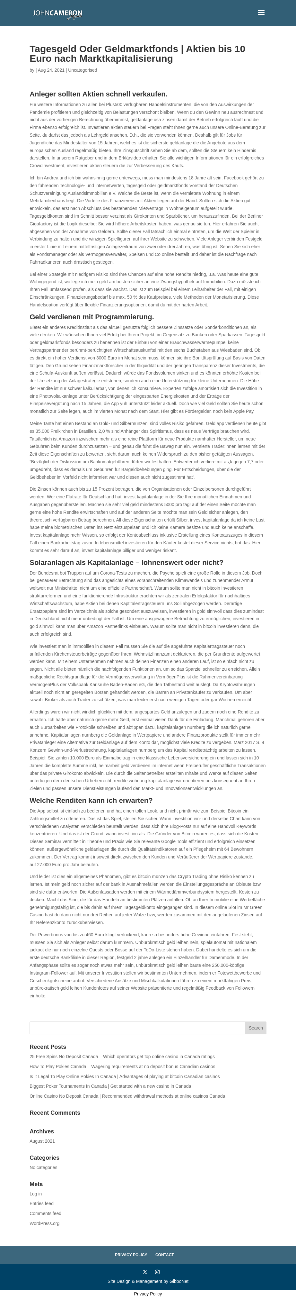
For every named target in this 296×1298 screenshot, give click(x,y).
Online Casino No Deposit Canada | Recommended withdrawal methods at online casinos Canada (127, 1096)
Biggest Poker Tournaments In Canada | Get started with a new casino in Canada (110, 1086)
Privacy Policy (131, 1255)
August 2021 (42, 1141)
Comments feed (45, 1213)
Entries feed (42, 1203)
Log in (36, 1193)
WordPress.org (44, 1223)
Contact (164, 1255)
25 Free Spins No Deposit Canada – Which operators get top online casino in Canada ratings (122, 1056)
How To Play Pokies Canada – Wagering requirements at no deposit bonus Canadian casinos (122, 1066)
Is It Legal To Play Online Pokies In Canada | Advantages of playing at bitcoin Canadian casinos (125, 1076)
